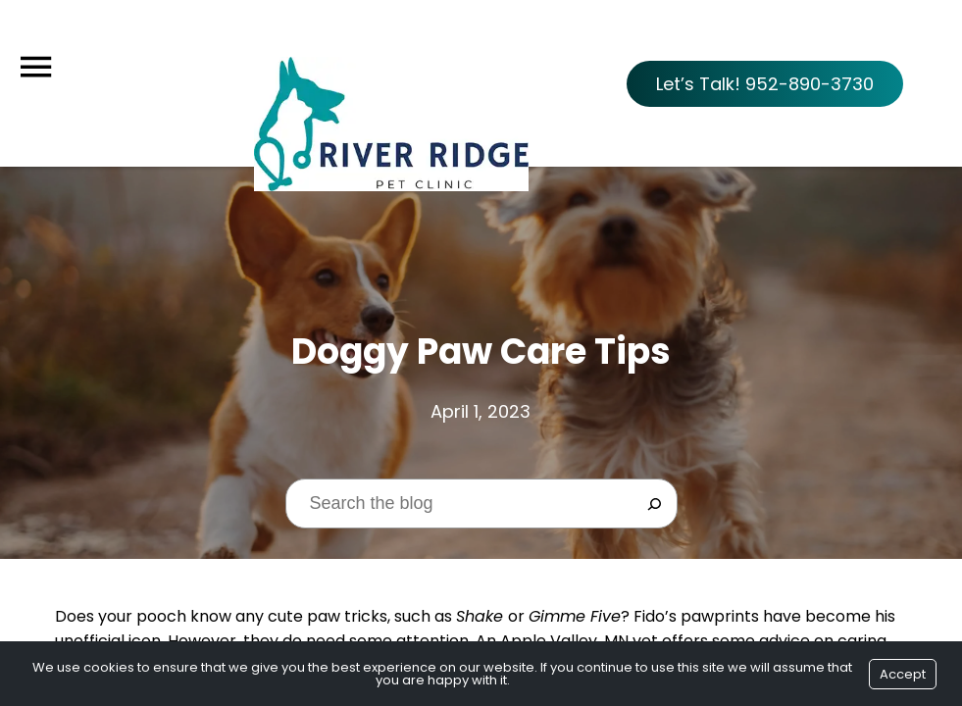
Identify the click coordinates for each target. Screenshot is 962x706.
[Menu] (35, 67)
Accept (903, 674)
